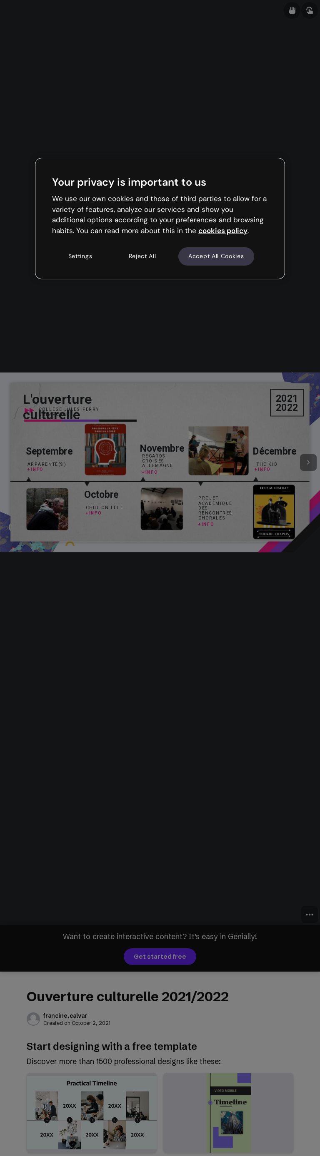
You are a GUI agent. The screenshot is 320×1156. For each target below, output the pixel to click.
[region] (160, 218)
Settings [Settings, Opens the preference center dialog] (80, 256)
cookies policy (223, 230)
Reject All (142, 256)
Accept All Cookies (216, 256)
